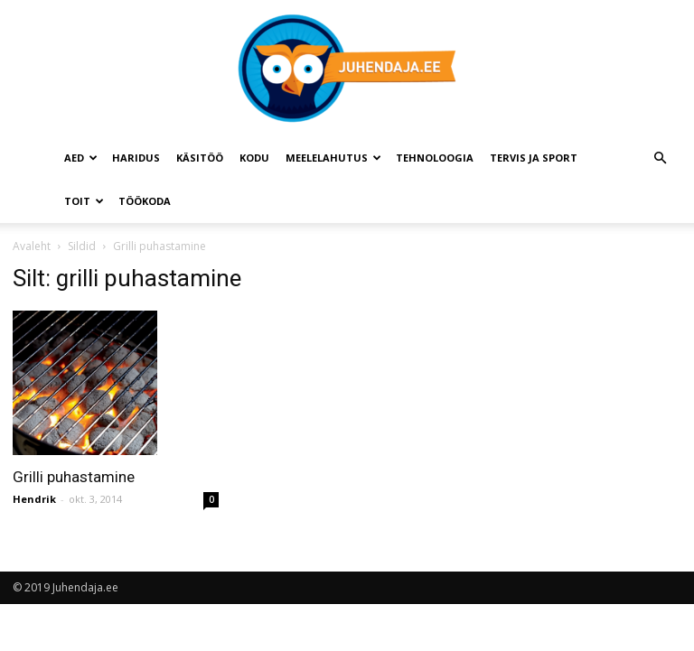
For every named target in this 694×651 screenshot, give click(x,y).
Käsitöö (199, 157)
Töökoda (144, 201)
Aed (81, 157)
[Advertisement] (584, 355)
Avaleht (32, 246)
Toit (84, 201)
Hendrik (34, 499)
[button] (659, 158)
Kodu (254, 157)
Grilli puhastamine (74, 477)
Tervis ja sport (533, 157)
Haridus (136, 157)
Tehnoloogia (435, 157)
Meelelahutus (333, 157)
